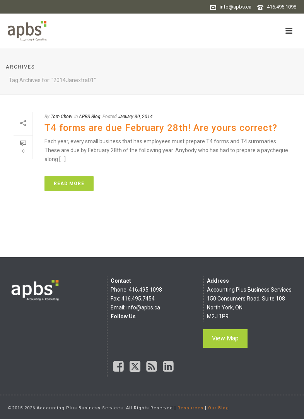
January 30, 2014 (135, 116)
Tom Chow (61, 116)
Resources (190, 407)
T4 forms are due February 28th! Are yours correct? (160, 127)
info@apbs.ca (235, 7)
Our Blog (218, 407)
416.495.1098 (281, 7)
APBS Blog (90, 116)
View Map (225, 338)
